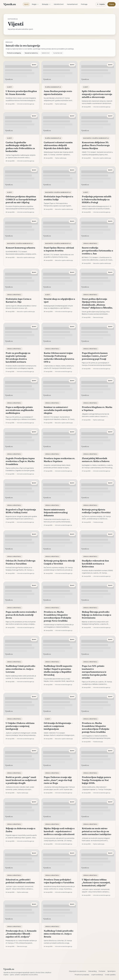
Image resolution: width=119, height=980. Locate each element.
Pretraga (84, 4)
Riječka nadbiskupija (53, 87)
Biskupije (46, 4)
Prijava (111, 4)
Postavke (102, 971)
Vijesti (26, 4)
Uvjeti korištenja (97, 975)
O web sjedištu (110, 975)
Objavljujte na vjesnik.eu (77, 971)
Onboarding (92, 971)
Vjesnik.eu (9, 4)
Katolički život (59, 4)
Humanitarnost (72, 4)
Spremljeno (111, 971)
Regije (35, 4)
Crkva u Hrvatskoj (90, 243)
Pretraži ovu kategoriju (14, 53)
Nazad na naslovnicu (31, 53)
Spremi (34, 65)
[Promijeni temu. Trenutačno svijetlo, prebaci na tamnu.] (100, 4)
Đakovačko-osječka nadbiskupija (96, 138)
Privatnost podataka (82, 975)
